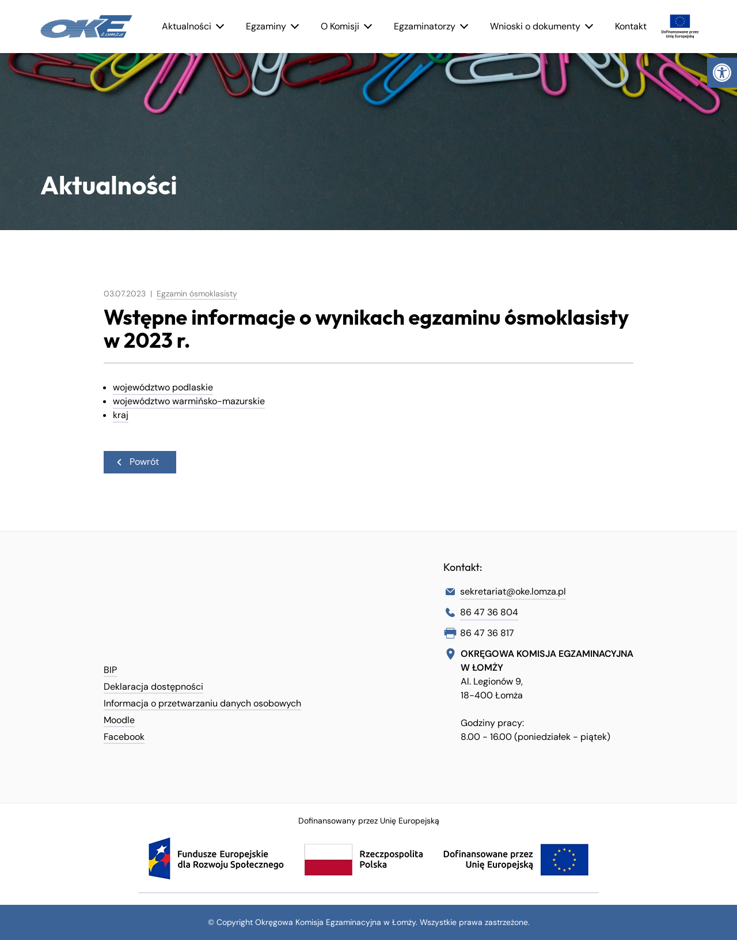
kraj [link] (120, 415)
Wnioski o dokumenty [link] (535, 26)
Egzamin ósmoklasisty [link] (197, 293)
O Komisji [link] (340, 26)
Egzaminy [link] (266, 26)
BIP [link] (110, 670)
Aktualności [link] (186, 26)
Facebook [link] (124, 737)
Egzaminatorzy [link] (424, 26)
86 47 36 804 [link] (489, 612)
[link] (722, 73)
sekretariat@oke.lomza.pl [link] (513, 591)
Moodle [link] (119, 720)
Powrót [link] (137, 462)
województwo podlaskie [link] (163, 387)
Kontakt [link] (631, 26)
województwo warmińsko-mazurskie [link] (189, 401)
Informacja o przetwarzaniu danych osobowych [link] (202, 703)
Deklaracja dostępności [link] (153, 686)
